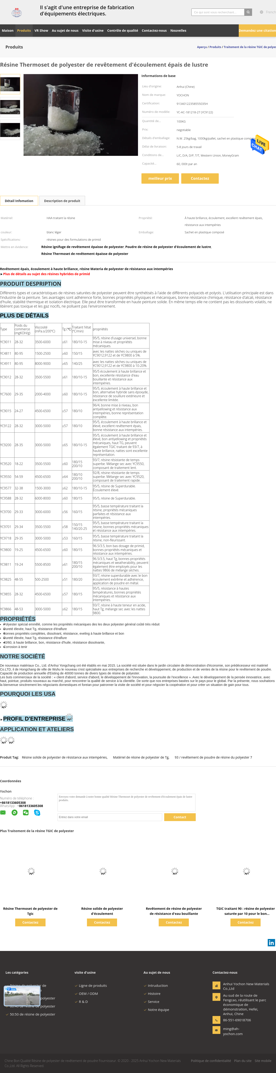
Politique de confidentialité (211, 1061)
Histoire (152, 993)
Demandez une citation (257, 30)
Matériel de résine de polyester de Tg (140, 757)
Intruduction (156, 985)
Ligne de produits (91, 985)
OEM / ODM (86, 993)
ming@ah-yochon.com (233, 1031)
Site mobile (263, 1061)
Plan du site (243, 1061)
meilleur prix (160, 178)
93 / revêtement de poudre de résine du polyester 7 (213, 757)
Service (151, 1001)
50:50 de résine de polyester (30, 1014)
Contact (180, 817)
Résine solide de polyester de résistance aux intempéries (64, 757)
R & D (81, 1001)
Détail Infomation (19, 201)
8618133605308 (31, 806)
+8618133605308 (13, 802)
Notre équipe (156, 1009)
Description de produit (62, 201)
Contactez (200, 178)
